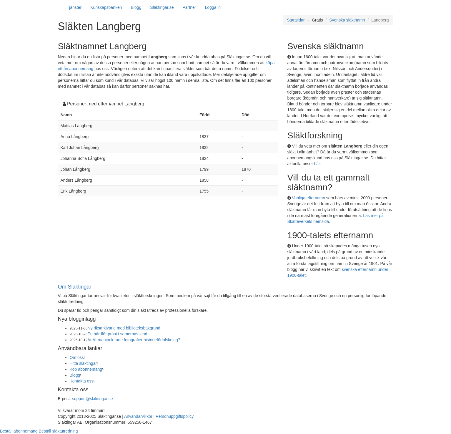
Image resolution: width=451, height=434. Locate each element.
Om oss (77, 357)
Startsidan (296, 20)
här (317, 163)
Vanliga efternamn (308, 198)
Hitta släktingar (83, 363)
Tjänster (74, 7)
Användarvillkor (138, 416)
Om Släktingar (74, 287)
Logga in (213, 7)
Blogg (136, 7)
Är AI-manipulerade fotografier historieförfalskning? (133, 339)
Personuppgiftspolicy (175, 416)
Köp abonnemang (86, 369)
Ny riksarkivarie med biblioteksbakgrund (123, 328)
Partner (189, 7)
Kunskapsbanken (106, 7)
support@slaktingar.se (92, 398)
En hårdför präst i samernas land (117, 334)
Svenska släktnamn (347, 20)
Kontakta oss (82, 381)
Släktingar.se (162, 7)
